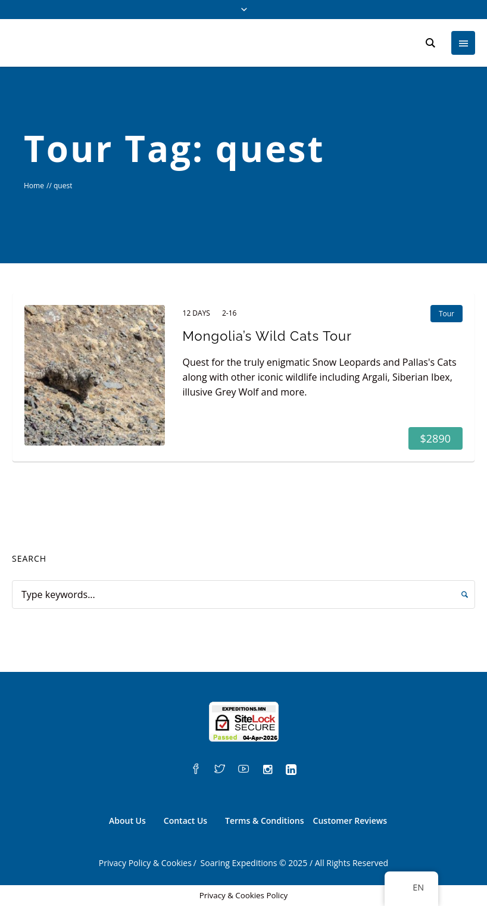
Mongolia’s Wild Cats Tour (267, 336)
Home (34, 185)
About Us (127, 820)
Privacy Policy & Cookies (145, 862)
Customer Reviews (350, 820)
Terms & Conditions (264, 820)
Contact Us (185, 820)
